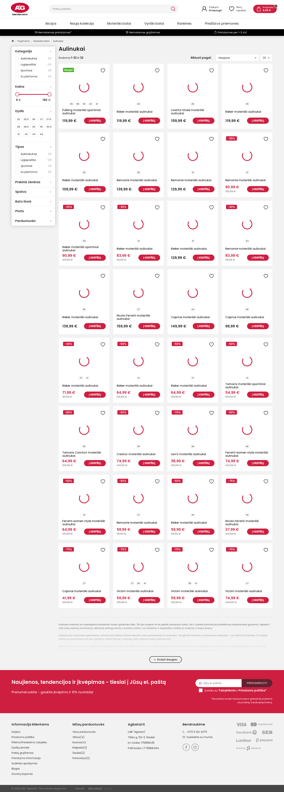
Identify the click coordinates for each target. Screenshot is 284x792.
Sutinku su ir (235, 690)
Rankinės (184, 23)
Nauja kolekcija (82, 23)
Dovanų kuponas (22, 774)
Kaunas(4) (79, 742)
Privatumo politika (23, 737)
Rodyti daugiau (165, 659)
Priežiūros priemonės (222, 23)
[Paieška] (109, 9)
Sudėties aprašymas (24, 763)
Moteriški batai (119, 23)
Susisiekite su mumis (198, 737)
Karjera (16, 732)
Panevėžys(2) (81, 758)
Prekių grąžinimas (23, 753)
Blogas (16, 768)
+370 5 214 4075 (195, 732)
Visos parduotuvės (84, 732)
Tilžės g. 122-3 (136, 737)
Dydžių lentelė (20, 747)
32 (266, 58)
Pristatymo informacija (26, 758)
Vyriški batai (154, 23)
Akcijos (51, 23)
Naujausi (237, 58)
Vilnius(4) (78, 737)
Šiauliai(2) (78, 753)
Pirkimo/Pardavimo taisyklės (29, 742)
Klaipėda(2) (79, 747)
